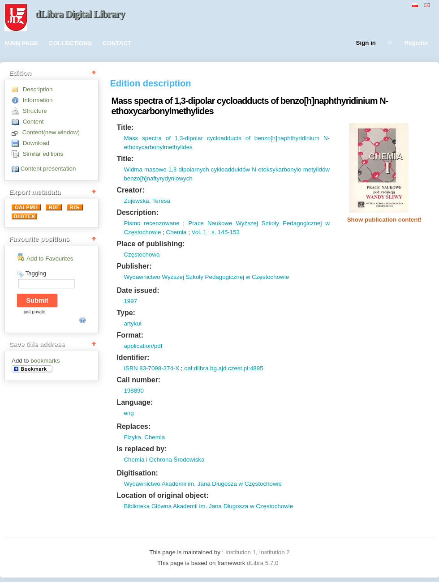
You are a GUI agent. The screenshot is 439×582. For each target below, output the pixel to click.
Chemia (176, 232)
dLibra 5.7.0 (263, 563)
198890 (133, 390)
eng (128, 413)
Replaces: (133, 426)
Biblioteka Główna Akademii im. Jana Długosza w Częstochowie (208, 506)
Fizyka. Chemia (144, 437)
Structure (35, 110)
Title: (124, 127)
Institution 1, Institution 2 (257, 552)
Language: (134, 402)
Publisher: (133, 266)
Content (33, 121)
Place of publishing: (150, 244)
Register (416, 43)
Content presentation (48, 168)
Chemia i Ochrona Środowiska (164, 459)
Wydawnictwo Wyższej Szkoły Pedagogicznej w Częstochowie (206, 277)
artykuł (132, 323)
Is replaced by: (141, 449)
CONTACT (117, 43)
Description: (137, 212)
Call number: (138, 380)
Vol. (197, 232)
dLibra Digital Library (80, 14)
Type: (125, 313)
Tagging (35, 273)
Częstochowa (141, 254)
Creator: (130, 190)
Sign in (366, 43)
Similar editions (43, 153)
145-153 (228, 232)
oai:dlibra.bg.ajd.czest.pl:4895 (223, 368)
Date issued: (137, 290)
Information (38, 100)
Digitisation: (137, 473)
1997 (130, 301)
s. (213, 232)
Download (36, 143)
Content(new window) (51, 132)
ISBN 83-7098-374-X (151, 368)
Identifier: (132, 357)
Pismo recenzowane (151, 223)
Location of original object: (162, 495)
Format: (129, 335)
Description (38, 89)
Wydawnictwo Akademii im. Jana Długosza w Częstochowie (202, 483)
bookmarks (45, 360)
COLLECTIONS (70, 43)
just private (34, 311)
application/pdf (143, 345)
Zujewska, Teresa (147, 200)
